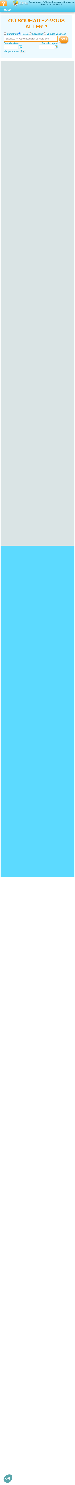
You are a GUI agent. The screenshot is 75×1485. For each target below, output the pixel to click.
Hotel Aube (10, 1253)
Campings (12, 34)
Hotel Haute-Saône (14, 1274)
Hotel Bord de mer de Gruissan (18, 1088)
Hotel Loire (10, 1456)
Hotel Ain (9, 1443)
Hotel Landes (11, 1171)
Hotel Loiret (10, 1243)
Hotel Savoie (11, 1461)
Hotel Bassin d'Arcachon (15, 1051)
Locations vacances (34, 1475)
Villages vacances (56, 34)
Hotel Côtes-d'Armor (15, 1219)
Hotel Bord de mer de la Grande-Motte (22, 1080)
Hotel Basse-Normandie (15, 1192)
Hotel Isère (10, 1453)
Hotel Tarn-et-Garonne (16, 1371)
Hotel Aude (10, 1314)
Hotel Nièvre (11, 1208)
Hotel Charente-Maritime (17, 1414)
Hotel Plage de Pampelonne (17, 1043)
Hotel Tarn (10, 1369)
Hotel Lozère (11, 1321)
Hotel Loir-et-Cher (14, 1245)
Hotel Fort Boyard (11, 1113)
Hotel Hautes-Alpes (14, 1432)
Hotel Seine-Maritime (15, 1287)
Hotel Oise (10, 1403)
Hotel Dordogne (13, 1166)
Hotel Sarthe (11, 1393)
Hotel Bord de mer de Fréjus (17, 1086)
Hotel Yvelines (12, 1308)
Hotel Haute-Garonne (15, 1361)
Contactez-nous (39, 1469)
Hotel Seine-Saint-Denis (17, 1300)
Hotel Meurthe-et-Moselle (17, 1340)
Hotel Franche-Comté (13, 1269)
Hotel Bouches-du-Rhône (17, 1429)
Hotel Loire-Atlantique (16, 1385)
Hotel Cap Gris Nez (12, 1035)
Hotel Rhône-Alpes (12, 1440)
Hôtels (25, 34)
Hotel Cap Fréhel (11, 1040)
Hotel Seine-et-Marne (15, 1298)
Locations (37, 34)
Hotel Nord (10, 1377)
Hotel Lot (9, 1366)
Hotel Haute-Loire (14, 1187)
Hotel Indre (10, 1237)
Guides (68, 1475)
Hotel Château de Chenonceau (18, 1115)
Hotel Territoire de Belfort (17, 1279)
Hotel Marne (11, 1258)
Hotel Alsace (9, 1156)
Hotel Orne (10, 1200)
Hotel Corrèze (12, 1329)
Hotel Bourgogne (11, 1203)
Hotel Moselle (12, 1345)
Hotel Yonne (11, 1214)
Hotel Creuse (11, 1332)
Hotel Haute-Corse (14, 1266)
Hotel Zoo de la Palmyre (15, 1123)
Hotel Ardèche (12, 1445)
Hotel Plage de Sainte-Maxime (18, 1056)
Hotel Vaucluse (12, 1437)
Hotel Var (9, 1435)
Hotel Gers (10, 1358)
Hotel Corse (9, 1261)
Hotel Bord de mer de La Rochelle (20, 1083)
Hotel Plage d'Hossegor (14, 1053)
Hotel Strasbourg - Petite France (19, 1105)
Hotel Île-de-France (12, 1290)
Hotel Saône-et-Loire (15, 1211)
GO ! (63, 39)
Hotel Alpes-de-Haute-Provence (21, 1424)
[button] (7, 1478)
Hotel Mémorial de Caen (15, 1118)
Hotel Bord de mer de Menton (17, 1073)
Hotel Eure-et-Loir (14, 1235)
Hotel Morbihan (12, 1227)
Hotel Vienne (11, 1419)
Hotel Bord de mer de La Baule (18, 1070)
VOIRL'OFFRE (69, 113)
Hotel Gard (10, 1316)
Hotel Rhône (11, 1458)
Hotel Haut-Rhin (13, 1161)
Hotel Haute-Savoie (14, 1450)
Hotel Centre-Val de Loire (15, 1229)
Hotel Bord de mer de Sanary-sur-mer (22, 1078)
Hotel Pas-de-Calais (15, 1379)
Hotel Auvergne (10, 1179)
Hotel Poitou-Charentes (14, 1408)
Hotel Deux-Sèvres (14, 1416)
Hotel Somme (12, 1406)
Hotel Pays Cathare (12, 1107)
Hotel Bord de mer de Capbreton (19, 1091)
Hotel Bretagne (10, 1216)
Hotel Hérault (11, 1319)
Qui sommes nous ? (19, 1469)
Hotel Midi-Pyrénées (13, 1350)
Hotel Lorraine (10, 1337)
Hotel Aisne (10, 1400)
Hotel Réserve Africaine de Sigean (20, 1110)
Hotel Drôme (11, 1448)
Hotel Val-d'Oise (13, 1306)
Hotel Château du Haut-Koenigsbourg (21, 1126)
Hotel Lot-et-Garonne (15, 1174)
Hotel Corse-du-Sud (15, 1264)
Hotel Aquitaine (10, 1164)
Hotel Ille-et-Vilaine (14, 1224)
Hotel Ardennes (12, 1250)
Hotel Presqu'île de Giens (15, 1048)
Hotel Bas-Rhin (12, 1158)
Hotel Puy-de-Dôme (15, 1190)
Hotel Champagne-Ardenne (16, 1248)
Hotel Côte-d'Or (13, 1206)
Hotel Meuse (11, 1343)
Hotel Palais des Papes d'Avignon (20, 1120)
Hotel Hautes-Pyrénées (16, 1364)
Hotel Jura (10, 1277)
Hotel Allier (10, 1182)
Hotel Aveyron (12, 1356)
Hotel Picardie (10, 1398)
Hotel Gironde (12, 1169)
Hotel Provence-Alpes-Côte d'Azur (20, 1422)
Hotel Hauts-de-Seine (16, 1295)
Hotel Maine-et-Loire (15, 1387)
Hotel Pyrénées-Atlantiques (18, 1177)
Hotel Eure (10, 1285)
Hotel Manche (12, 1198)
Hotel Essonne (12, 1293)
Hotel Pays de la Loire (14, 1382)
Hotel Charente (12, 1411)
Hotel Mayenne (12, 1390)
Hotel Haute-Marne (14, 1256)
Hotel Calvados (12, 1195)
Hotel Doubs (11, 1271)
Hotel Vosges (11, 1348)
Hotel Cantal (11, 1185)
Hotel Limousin (10, 1327)
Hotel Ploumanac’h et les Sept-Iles (20, 1045)
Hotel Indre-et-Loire (14, 1240)
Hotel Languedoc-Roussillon (17, 1311)
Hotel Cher (10, 1232)
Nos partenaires (58, 1469)
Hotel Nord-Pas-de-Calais (15, 1374)
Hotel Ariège (11, 1353)
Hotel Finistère (12, 1221)
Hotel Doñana (9, 1038)
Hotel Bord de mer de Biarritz (17, 1075)
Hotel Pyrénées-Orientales (18, 1324)
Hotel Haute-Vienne (15, 1335)
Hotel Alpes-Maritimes (16, 1427)
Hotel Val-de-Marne (14, 1303)
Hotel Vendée (11, 1395)
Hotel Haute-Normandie (14, 1282)
